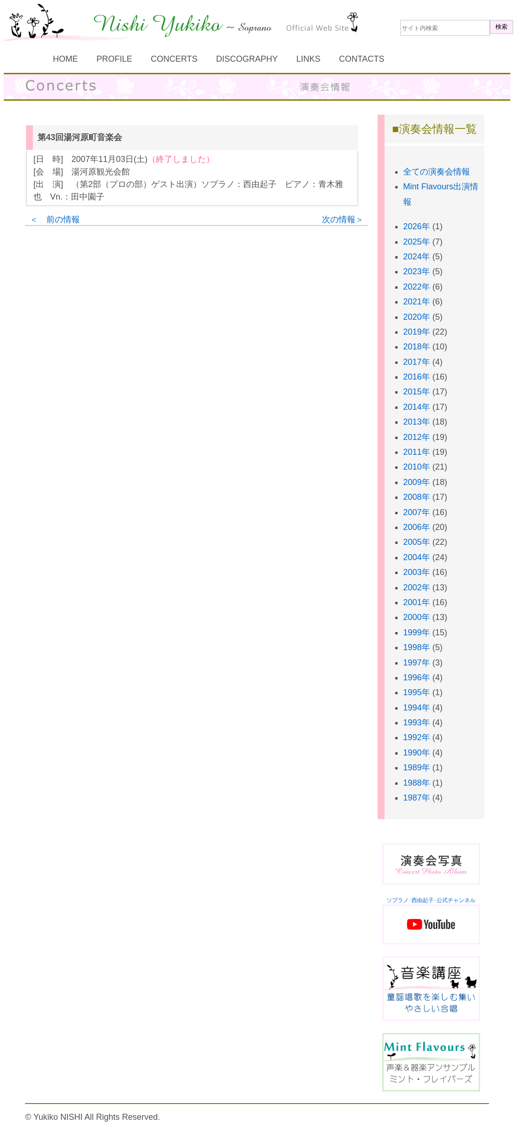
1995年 (416, 692)
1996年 (416, 677)
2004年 (416, 557)
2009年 (416, 482)
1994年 (416, 707)
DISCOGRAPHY (247, 59)
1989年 (416, 767)
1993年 (416, 722)
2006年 (416, 527)
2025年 (416, 241)
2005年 (416, 542)
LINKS (308, 59)
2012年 (416, 437)
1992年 (416, 737)
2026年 (416, 226)
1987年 (416, 797)
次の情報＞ (343, 219)
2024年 (416, 256)
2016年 (416, 376)
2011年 (416, 452)
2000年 (416, 617)
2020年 (416, 317)
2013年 (416, 421)
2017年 (416, 362)
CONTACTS (362, 59)
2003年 (416, 572)
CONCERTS (174, 59)
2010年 (416, 466)
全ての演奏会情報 (436, 171)
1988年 (416, 783)
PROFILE (114, 59)
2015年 (416, 391)
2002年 (416, 587)
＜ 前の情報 (55, 219)
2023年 (416, 271)
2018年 (416, 346)
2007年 (416, 512)
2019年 (416, 331)
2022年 (416, 286)
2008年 (416, 497)
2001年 (416, 602)
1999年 (416, 632)
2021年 (416, 301)
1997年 (416, 662)
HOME (65, 59)
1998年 (416, 647)
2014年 (416, 407)
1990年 (416, 752)
